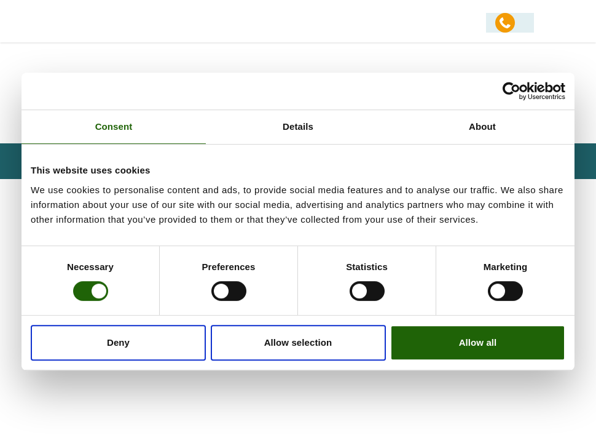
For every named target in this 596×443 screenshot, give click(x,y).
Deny (118, 342)
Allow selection (298, 342)
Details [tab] (298, 126)
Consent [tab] (114, 126)
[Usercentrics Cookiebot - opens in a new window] (511, 91)
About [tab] (482, 126)
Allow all (478, 342)
